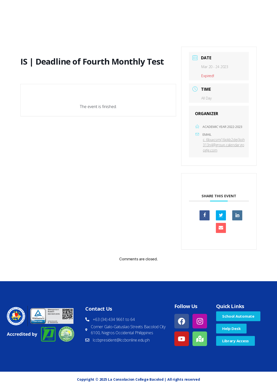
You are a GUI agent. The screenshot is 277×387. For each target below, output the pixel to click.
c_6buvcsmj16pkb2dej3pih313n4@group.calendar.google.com (224, 145)
